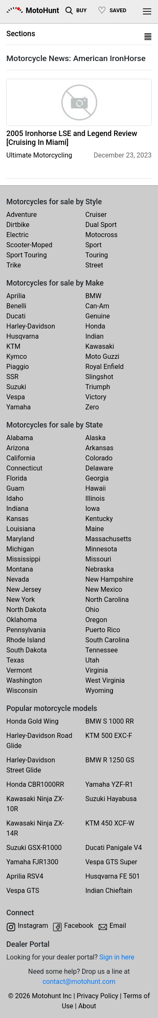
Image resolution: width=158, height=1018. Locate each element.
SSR (12, 377)
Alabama (19, 438)
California (20, 458)
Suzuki (16, 387)
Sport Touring (26, 255)
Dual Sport (101, 225)
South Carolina (107, 640)
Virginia (97, 670)
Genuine (98, 316)
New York (20, 600)
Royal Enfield (105, 367)
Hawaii (96, 488)
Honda (95, 326)
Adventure (21, 215)
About (87, 1006)
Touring (97, 255)
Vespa (15, 397)
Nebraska (100, 569)
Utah (92, 660)
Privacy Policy (97, 996)
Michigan (20, 549)
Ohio (92, 610)
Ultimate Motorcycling (39, 155)
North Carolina (107, 600)
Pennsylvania (26, 630)
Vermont (19, 670)
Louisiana (20, 529)
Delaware (99, 468)
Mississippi (23, 559)
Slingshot (100, 377)
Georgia (97, 478)
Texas (15, 660)
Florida (16, 478)
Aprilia (15, 296)
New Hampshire (110, 579)
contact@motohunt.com (79, 982)
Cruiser (96, 215)
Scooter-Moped (29, 245)
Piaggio (17, 367)
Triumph (98, 387)
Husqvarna (22, 336)
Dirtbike (17, 225)
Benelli (16, 306)
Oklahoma (21, 620)
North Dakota (26, 610)
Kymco (16, 357)
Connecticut (24, 468)
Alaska (96, 438)
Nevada (17, 579)
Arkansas (100, 448)
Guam (15, 488)
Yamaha (18, 407)
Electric (17, 235)
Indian (95, 336)
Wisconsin (21, 691)
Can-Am (98, 306)
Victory (96, 397)
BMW (94, 296)
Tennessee (102, 650)
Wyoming (100, 691)
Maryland (20, 539)
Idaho (14, 498)
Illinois (95, 498)
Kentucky (99, 519)
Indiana (17, 509)
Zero (92, 407)
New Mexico (104, 589)
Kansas (17, 519)
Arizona (17, 448)
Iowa (93, 509)
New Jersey (23, 589)
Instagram (33, 926)
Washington (24, 680)
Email (118, 926)
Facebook (78, 926)
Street (94, 265)
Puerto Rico (103, 630)
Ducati (16, 316)
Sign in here (116, 957)
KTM (13, 346)
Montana (19, 569)
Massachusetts (108, 539)
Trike (13, 265)
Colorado (99, 458)
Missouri (99, 559)
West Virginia (105, 680)
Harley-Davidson (30, 326)
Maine (95, 529)
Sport (94, 245)
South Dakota (26, 650)
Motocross (102, 235)
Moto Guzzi (103, 357)
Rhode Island (25, 640)
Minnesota (101, 549)
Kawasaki (100, 346)
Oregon (96, 620)
